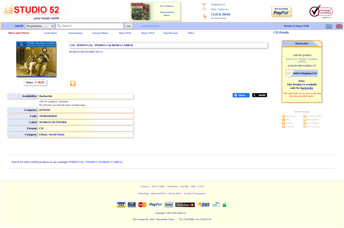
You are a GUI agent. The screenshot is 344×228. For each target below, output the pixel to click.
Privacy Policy (175, 193)
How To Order (158, 186)
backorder (307, 88)
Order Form (172, 186)
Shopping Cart (218, 4)
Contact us (222, 9)
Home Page (143, 193)
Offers (191, 33)
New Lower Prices (19, 33)
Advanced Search (150, 26)
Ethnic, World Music (52, 134)
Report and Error (158, 193)
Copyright (159, 213)
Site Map (184, 186)
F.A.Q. (201, 186)
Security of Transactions (195, 193)
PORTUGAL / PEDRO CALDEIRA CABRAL (96, 161)
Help (213, 9)
